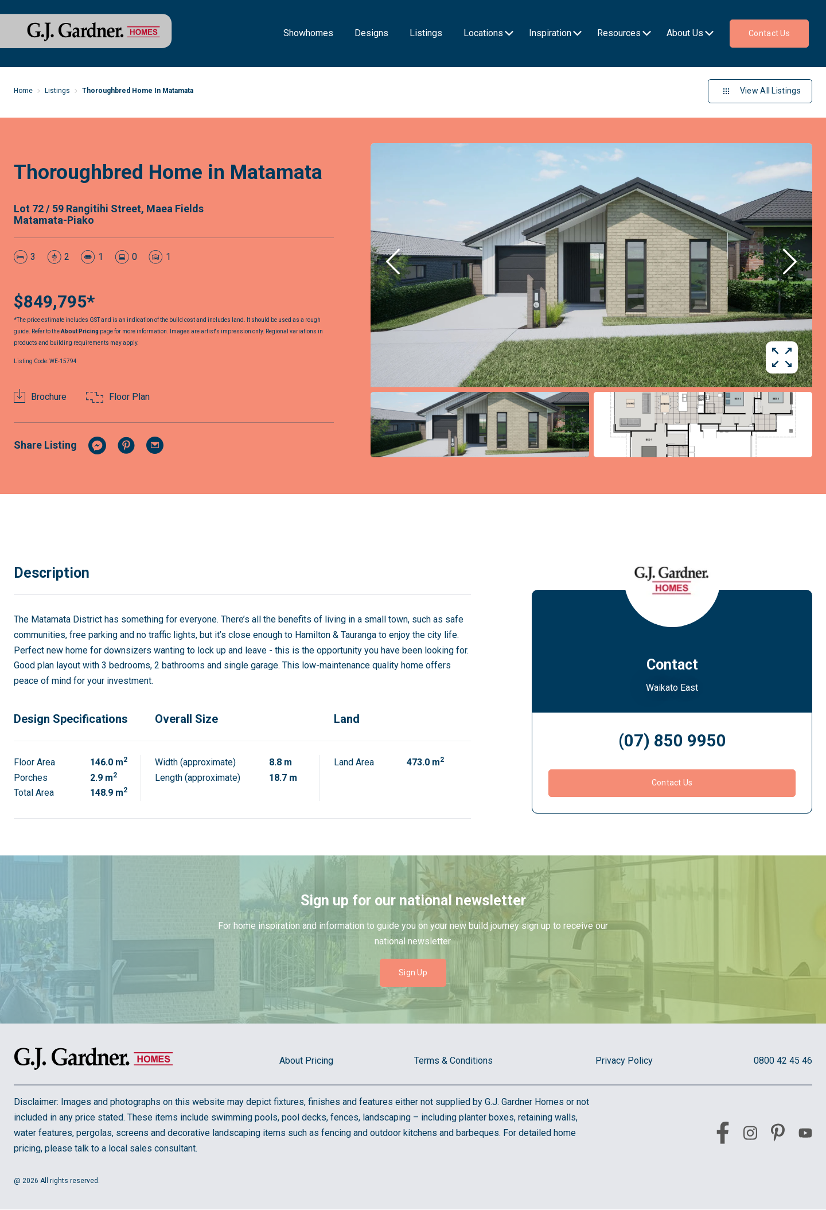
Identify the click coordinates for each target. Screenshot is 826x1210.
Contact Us (672, 782)
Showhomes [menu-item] (308, 33)
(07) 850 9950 (672, 740)
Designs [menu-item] (371, 33)
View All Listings (759, 91)
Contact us (769, 33)
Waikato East (672, 687)
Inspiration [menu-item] (550, 33)
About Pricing (80, 331)
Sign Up (413, 972)
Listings (57, 91)
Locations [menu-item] (483, 33)
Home (23, 91)
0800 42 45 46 (783, 1060)
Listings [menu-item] (426, 33)
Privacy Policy (624, 1060)
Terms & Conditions (453, 1060)
